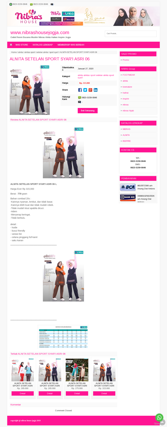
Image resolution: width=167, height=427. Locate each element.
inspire (126, 98)
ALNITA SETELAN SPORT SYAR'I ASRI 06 (50, 58)
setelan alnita (42, 52)
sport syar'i (54, 52)
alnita (20, 52)
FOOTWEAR (129, 75)
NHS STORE (22, 45)
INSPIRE (127, 141)
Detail (22, 393)
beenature (127, 87)
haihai (125, 93)
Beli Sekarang (87, 110)
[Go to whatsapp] (159, 417)
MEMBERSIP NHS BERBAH (71, 45)
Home (14, 52)
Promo (126, 60)
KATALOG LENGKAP (43, 45)
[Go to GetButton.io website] (159, 424)
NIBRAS (126, 129)
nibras (126, 104)
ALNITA (126, 135)
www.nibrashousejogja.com (39, 32)
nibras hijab (128, 110)
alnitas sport (29, 52)
